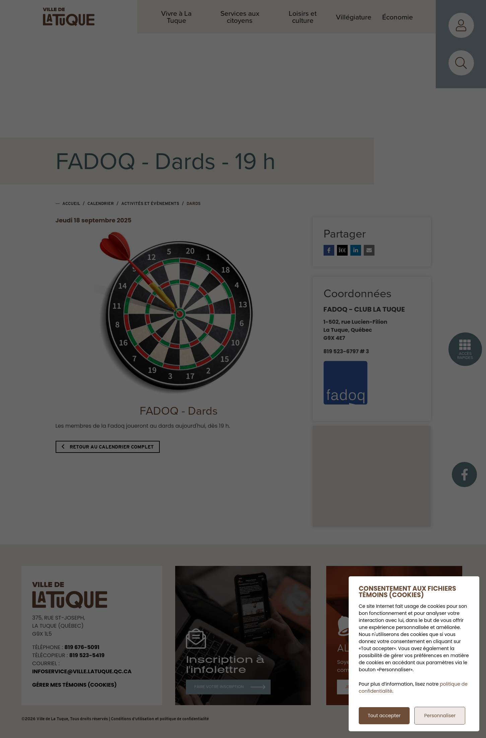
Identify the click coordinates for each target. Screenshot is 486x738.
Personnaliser (440, 715)
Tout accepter (384, 715)
